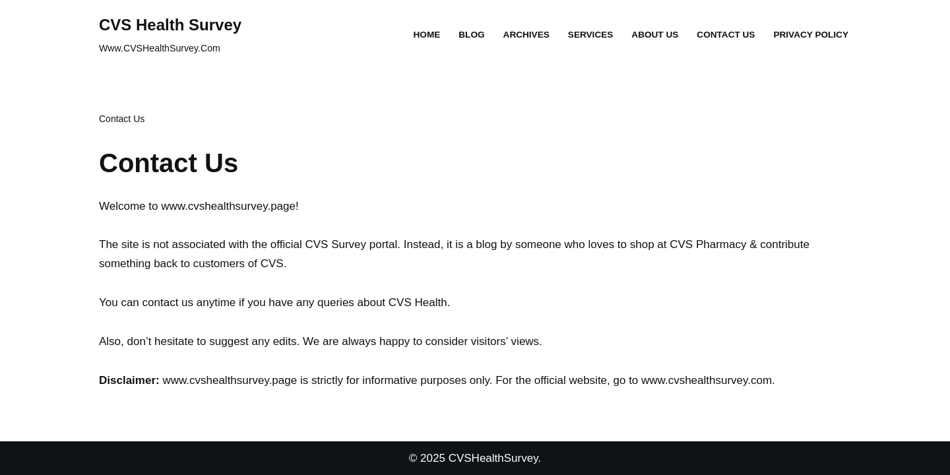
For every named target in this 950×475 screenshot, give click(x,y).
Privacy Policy (810, 35)
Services (591, 35)
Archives (526, 35)
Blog (471, 35)
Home (427, 35)
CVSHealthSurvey (493, 458)
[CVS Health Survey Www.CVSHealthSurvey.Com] (170, 35)
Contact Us (726, 35)
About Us (654, 35)
